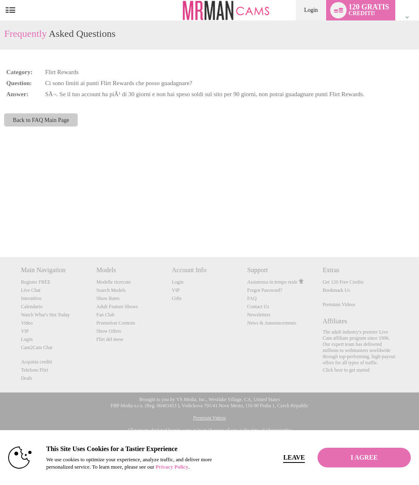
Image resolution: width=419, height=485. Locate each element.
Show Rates (107, 298)
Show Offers (108, 331)
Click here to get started (345, 370)
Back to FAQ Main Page (41, 120)
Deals (26, 378)
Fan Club (105, 315)
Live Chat (31, 290)
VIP (25, 331)
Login (311, 10)
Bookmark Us (336, 290)
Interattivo (31, 298)
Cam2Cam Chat (36, 347)
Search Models (111, 290)
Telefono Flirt (34, 370)
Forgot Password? (264, 290)
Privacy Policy (171, 467)
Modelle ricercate (113, 282)
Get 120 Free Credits (342, 282)
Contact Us (258, 306)
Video (27, 323)
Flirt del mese (109, 339)
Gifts (177, 298)
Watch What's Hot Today (45, 315)
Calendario (32, 306)
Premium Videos (338, 304)
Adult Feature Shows (116, 306)
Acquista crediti (36, 362)
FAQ (252, 298)
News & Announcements (271, 323)
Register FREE (35, 282)
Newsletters (258, 315)
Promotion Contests (115, 323)
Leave (291, 457)
